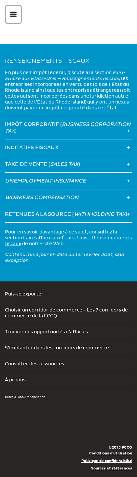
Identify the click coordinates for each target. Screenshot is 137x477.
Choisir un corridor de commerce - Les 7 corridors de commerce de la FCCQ (66, 313)
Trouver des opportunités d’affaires (46, 332)
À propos (15, 380)
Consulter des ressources (34, 364)
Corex (71, 15)
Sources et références (111, 468)
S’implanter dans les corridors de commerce (57, 348)
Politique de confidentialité (106, 461)
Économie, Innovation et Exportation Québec (28, 430)
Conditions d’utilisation (110, 453)
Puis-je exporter (24, 294)
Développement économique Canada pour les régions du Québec (42, 410)
